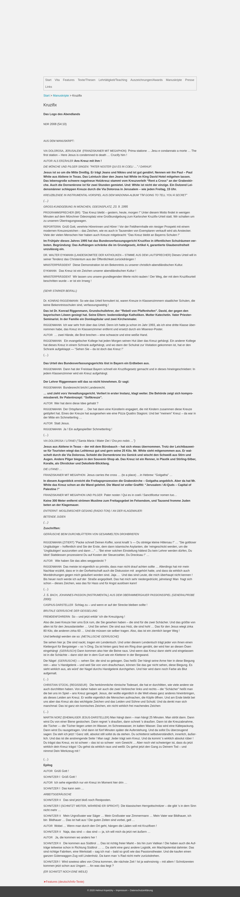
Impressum (121, 890)
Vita (57, 80)
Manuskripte (174, 80)
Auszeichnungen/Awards (146, 80)
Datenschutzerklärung (141, 890)
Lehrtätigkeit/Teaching (113, 80)
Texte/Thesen (86, 80)
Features (68, 80)
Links (48, 86)
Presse (189, 80)
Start (48, 80)
